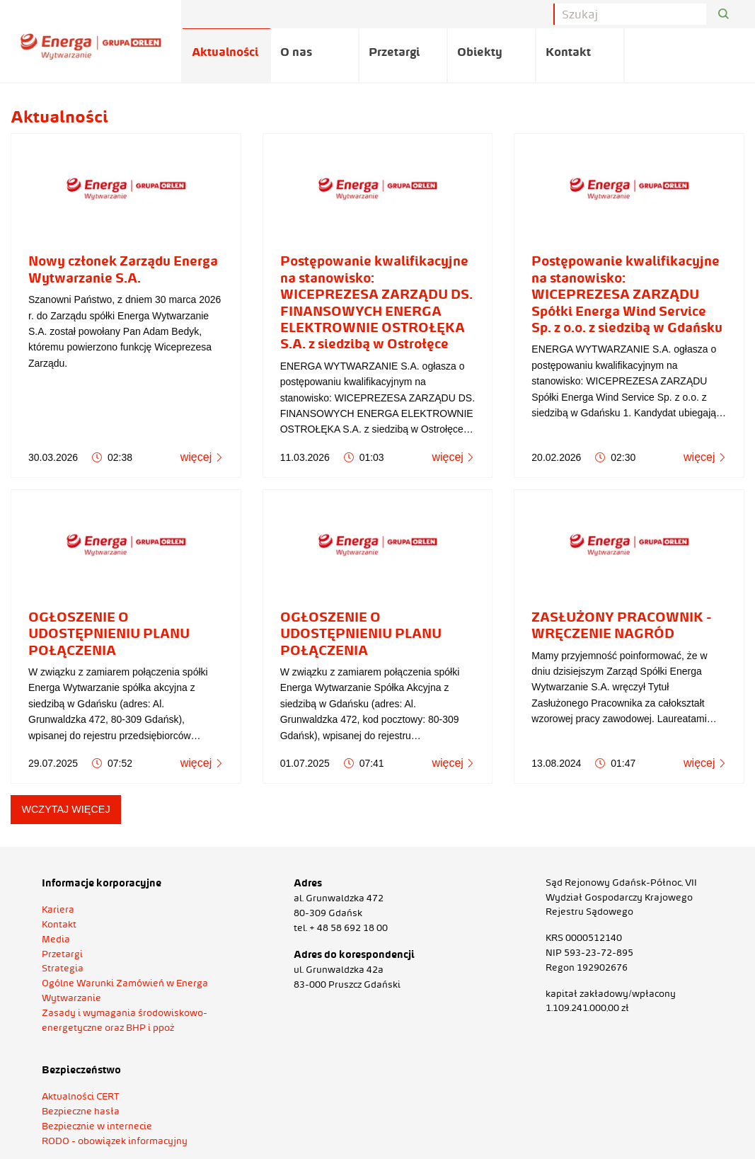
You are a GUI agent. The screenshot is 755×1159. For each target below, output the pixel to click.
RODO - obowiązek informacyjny (115, 1140)
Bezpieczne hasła (81, 1111)
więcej (201, 457)
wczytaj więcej (65, 809)
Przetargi (394, 52)
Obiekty (479, 52)
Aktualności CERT (81, 1096)
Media (56, 938)
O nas (296, 52)
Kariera (58, 909)
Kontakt (568, 52)
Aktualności (225, 52)
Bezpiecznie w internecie (97, 1125)
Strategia (62, 968)
